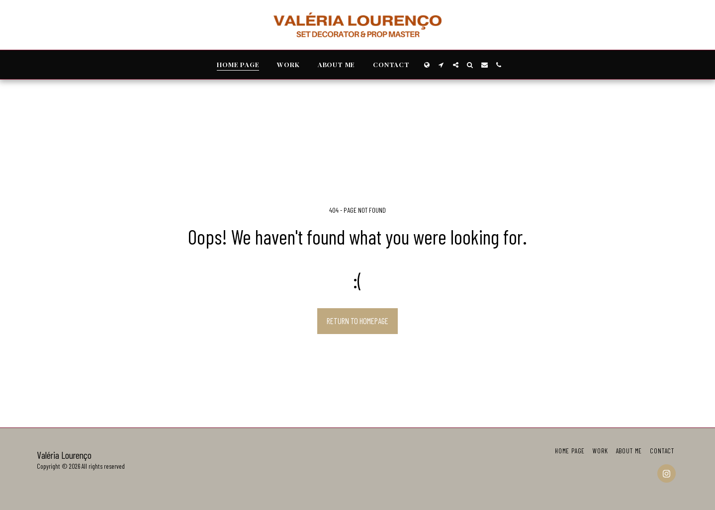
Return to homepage (357, 321)
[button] (441, 65)
